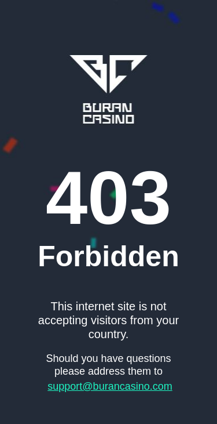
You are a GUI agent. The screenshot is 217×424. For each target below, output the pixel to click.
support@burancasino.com (109, 386)
